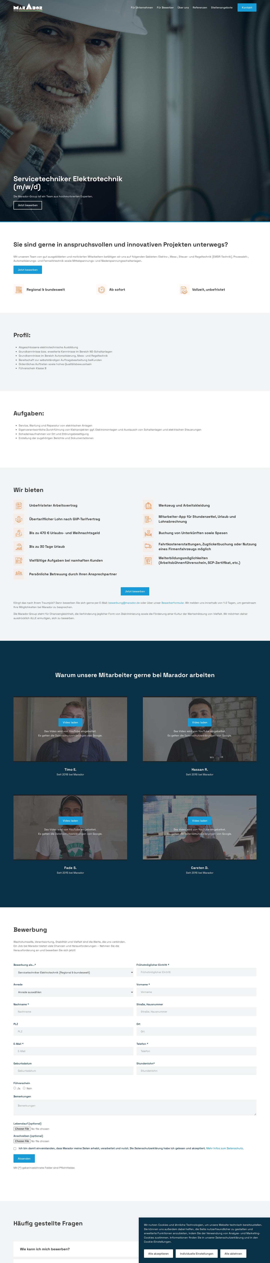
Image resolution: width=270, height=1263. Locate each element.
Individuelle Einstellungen (196, 1253)
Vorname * (143, 984)
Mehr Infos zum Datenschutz (224, 1148)
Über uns (183, 7)
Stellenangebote (221, 7)
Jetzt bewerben (28, 205)
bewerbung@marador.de (124, 602)
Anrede (18, 984)
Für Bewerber (165, 7)
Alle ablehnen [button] (233, 1253)
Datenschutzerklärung (229, 1237)
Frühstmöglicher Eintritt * (152, 964)
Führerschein (22, 1083)
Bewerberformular (172, 602)
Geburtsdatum (23, 1063)
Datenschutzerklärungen (70, 735)
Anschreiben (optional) (28, 1136)
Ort (138, 1024)
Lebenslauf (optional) (27, 1123)
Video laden (70, 722)
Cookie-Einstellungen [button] (157, 1241)
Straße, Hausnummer (149, 1004)
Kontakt (247, 7)
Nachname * (21, 1004)
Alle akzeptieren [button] (158, 1253)
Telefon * (142, 1043)
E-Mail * (18, 1043)
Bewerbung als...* (25, 964)
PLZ (16, 1024)
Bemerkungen (22, 1096)
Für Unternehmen (142, 7)
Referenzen (200, 7)
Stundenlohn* (145, 1063)
